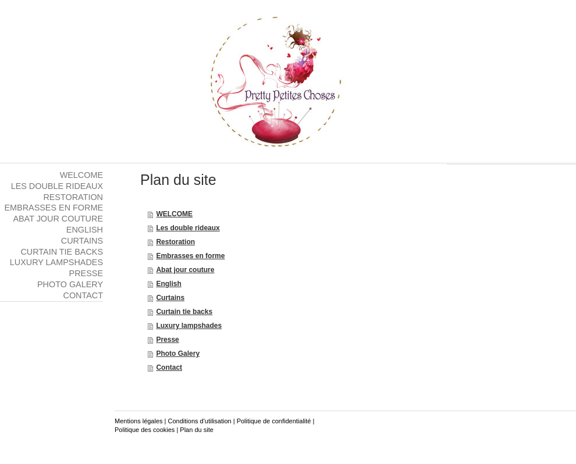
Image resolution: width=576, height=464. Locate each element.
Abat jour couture (185, 270)
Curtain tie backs (184, 312)
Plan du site (196, 429)
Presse (167, 339)
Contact (169, 367)
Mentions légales (139, 420)
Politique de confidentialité (274, 420)
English (168, 284)
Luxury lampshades (189, 326)
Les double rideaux (187, 228)
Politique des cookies (145, 429)
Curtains (170, 298)
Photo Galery (178, 353)
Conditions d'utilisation (200, 420)
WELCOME (174, 214)
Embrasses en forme (190, 256)
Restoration (175, 242)
